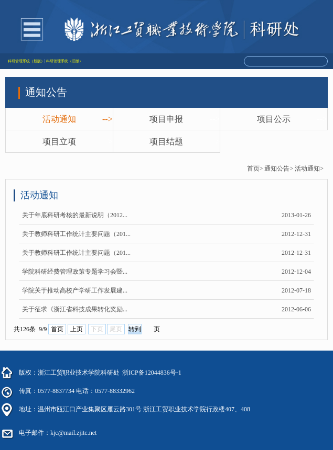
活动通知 (59, 119)
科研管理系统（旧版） (64, 61)
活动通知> (309, 168)
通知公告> (278, 168)
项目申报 (166, 119)
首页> (255, 168)
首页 (57, 329)
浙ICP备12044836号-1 (151, 372)
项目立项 (59, 141)
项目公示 (274, 119)
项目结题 (166, 141)
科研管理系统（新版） (26, 61)
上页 (76, 329)
